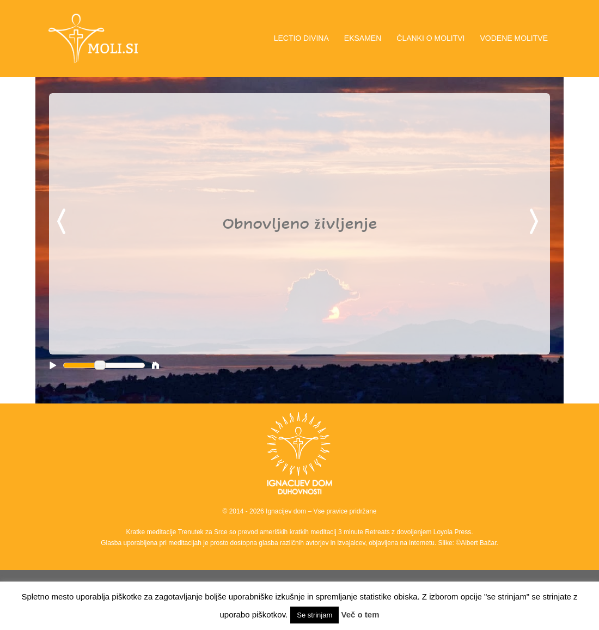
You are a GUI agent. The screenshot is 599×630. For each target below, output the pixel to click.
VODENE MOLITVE (514, 38)
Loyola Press (452, 532)
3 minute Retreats (365, 532)
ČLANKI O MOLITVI (430, 38)
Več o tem (360, 614)
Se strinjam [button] (314, 615)
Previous (63, 222)
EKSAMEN (362, 38)
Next (536, 222)
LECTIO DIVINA (301, 38)
